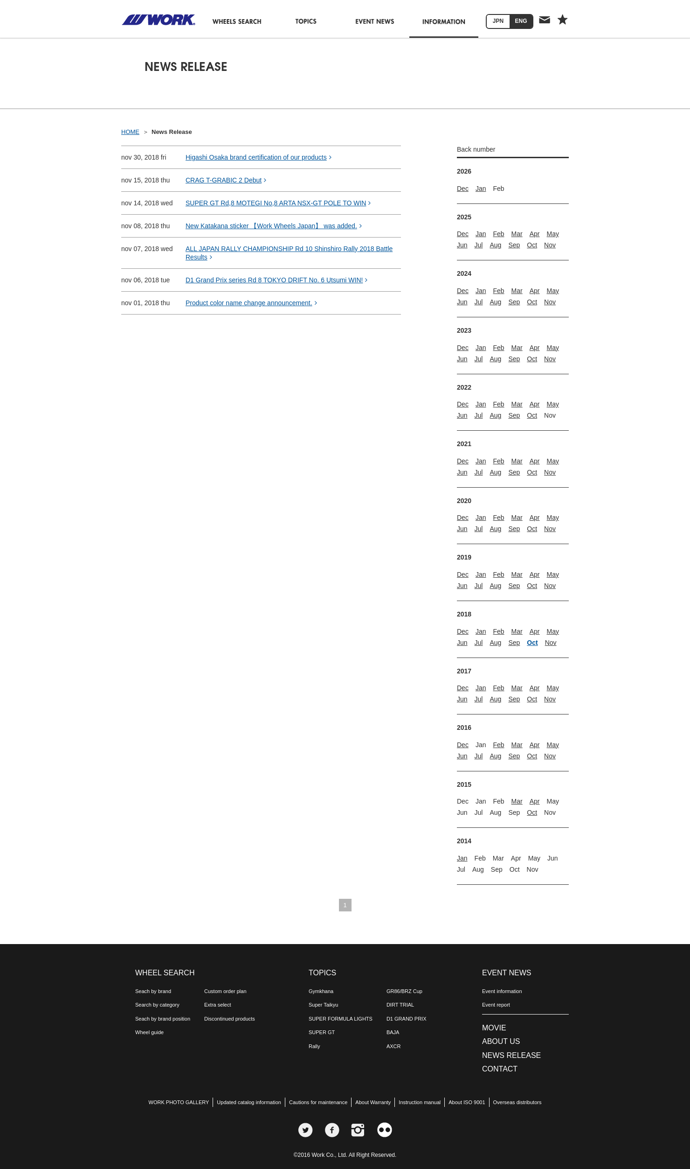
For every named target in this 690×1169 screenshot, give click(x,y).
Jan (481, 188)
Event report (496, 1005)
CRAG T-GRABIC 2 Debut (226, 180)
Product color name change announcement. (251, 303)
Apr (535, 234)
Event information (502, 991)
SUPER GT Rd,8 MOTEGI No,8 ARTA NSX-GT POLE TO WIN (278, 203)
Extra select (217, 1005)
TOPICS (322, 973)
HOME (130, 131)
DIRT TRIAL (400, 1005)
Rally (314, 1046)
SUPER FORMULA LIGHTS (341, 1019)
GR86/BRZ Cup (404, 991)
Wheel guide (149, 1032)
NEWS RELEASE (511, 1055)
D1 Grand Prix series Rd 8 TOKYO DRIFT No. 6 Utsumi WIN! (276, 280)
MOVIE (494, 1028)
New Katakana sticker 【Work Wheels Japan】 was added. (274, 226)
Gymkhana (321, 991)
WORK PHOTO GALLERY (179, 1102)
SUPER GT (322, 1032)
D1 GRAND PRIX (406, 1019)
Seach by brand (153, 991)
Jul (479, 245)
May (553, 234)
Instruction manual (420, 1102)
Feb (498, 234)
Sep (514, 245)
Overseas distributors (517, 1102)
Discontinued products (229, 1019)
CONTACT (500, 1069)
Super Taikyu (323, 1005)
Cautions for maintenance (318, 1102)
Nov (550, 245)
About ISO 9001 (466, 1102)
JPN (498, 21)
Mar (517, 234)
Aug (495, 245)
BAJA (393, 1032)
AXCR (393, 1046)
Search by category (157, 1005)
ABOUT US (501, 1041)
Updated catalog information (249, 1102)
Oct (532, 245)
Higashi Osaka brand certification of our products (258, 157)
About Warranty (373, 1102)
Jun (462, 245)
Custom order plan (225, 991)
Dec (463, 188)
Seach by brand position (162, 1019)
